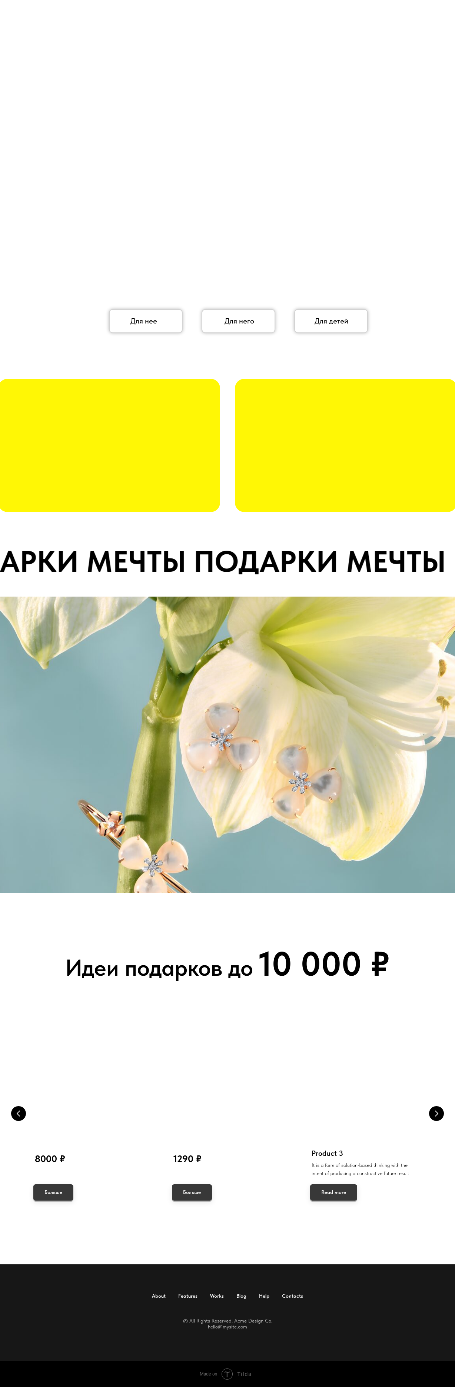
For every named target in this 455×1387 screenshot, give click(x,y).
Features (187, 1296)
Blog (241, 1296)
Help (264, 1296)
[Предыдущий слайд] (18, 1113)
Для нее (143, 320)
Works (217, 1296)
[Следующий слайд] (436, 1113)
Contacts (292, 1296)
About (159, 1296)
